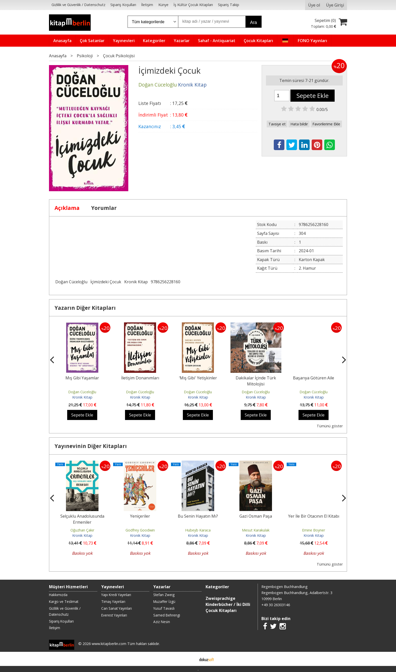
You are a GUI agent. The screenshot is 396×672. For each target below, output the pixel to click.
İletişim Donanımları (140, 378)
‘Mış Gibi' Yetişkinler (198, 378)
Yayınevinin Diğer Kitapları (91, 446)
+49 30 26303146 (275, 604)
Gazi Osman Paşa (255, 516)
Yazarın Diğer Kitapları (85, 307)
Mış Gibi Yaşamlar (82, 378)
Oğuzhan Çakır (82, 530)
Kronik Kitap (136, 282)
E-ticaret (190, 659)
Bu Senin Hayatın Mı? (198, 516)
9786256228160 (165, 282)
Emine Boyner (313, 530)
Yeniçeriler (140, 516)
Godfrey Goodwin (140, 530)
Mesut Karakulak (255, 530)
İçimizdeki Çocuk (105, 282)
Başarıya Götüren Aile (313, 378)
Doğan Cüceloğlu (71, 282)
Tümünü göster (330, 426)
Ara (253, 22)
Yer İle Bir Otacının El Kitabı (313, 516)
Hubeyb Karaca (198, 530)
